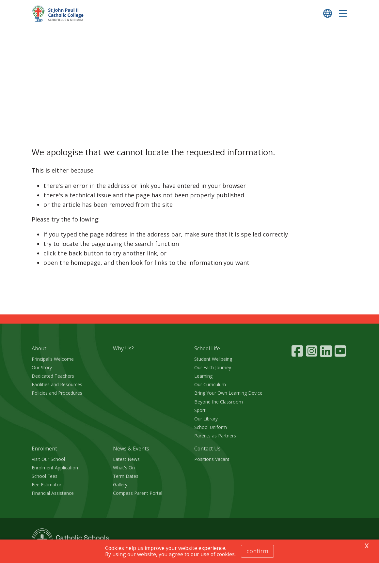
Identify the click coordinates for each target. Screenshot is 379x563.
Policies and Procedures (57, 393)
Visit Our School (48, 459)
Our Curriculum (210, 384)
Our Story (42, 367)
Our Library (206, 419)
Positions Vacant (211, 459)
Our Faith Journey (212, 367)
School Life (207, 348)
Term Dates (125, 476)
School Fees (44, 476)
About (39, 348)
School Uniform (210, 427)
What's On (124, 467)
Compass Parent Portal (137, 493)
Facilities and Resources (57, 384)
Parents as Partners (215, 436)
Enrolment (44, 448)
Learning (203, 376)
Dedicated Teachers (53, 376)
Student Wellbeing (213, 359)
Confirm (257, 551)
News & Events (131, 448)
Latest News (126, 459)
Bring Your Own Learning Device (228, 393)
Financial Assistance (53, 493)
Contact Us (207, 448)
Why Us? (123, 348)
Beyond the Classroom (218, 402)
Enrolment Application (55, 467)
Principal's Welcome (53, 359)
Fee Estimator (46, 484)
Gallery (120, 484)
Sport (200, 410)
